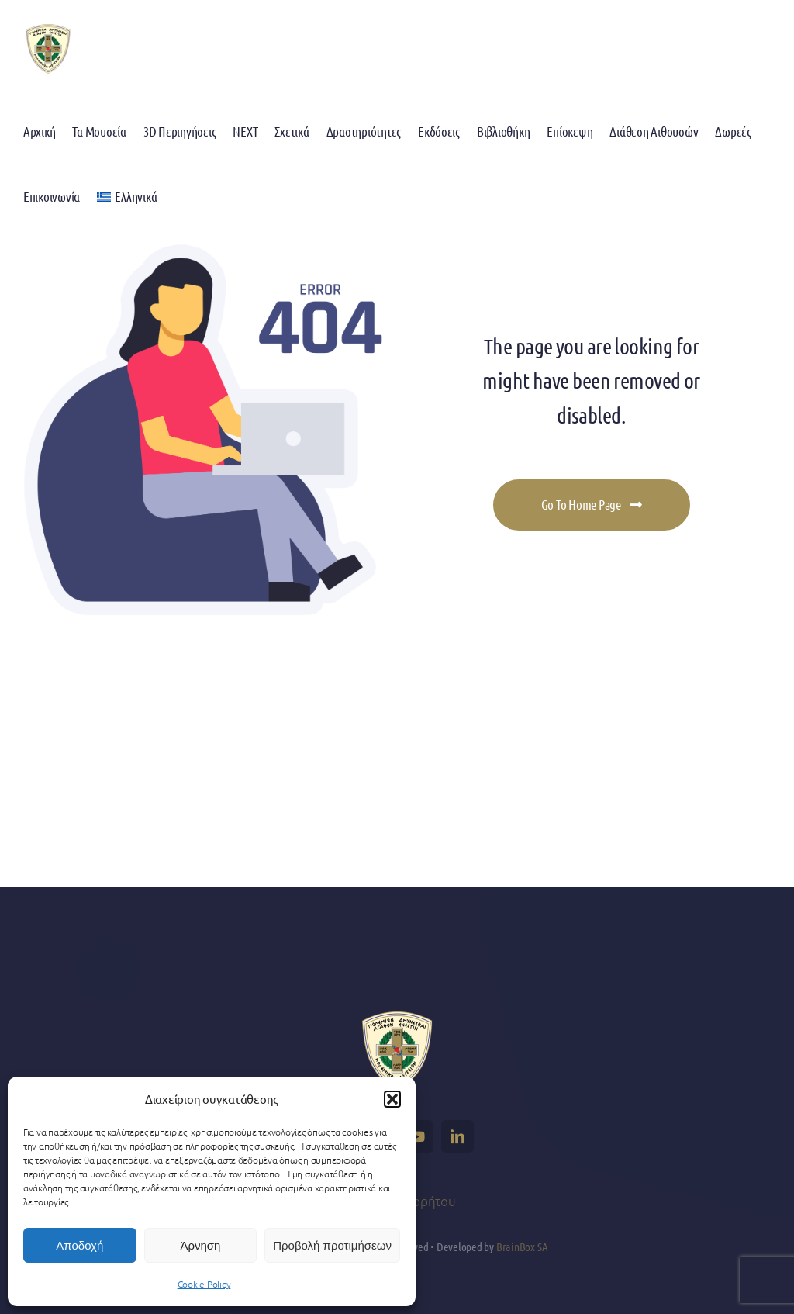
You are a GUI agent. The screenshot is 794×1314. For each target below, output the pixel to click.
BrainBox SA (522, 1246)
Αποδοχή (79, 1245)
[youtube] (417, 1136)
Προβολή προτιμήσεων (332, 1245)
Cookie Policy (204, 1284)
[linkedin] (457, 1136)
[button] (392, 1099)
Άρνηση (200, 1245)
